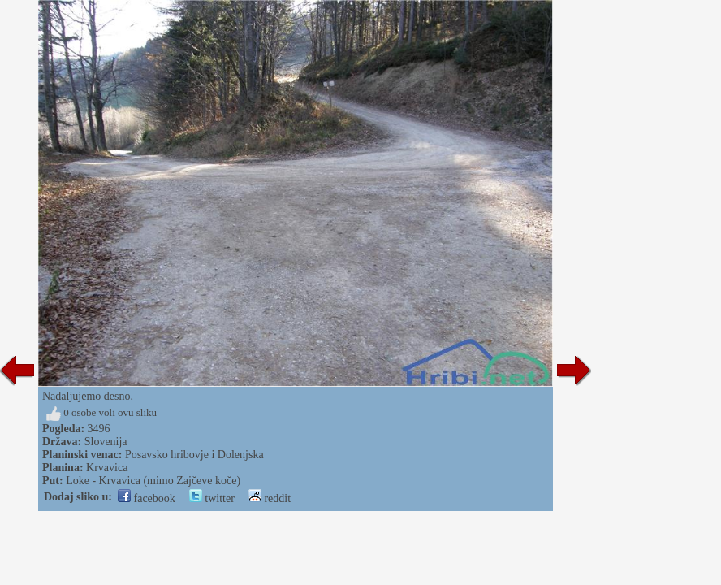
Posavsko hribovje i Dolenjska (194, 454)
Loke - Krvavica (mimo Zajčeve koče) (153, 480)
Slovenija (105, 442)
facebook (146, 498)
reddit (269, 498)
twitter (212, 498)
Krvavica (106, 468)
